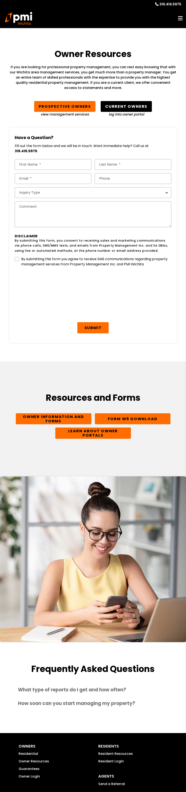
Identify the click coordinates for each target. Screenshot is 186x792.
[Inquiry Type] (93, 192)
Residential (28, 753)
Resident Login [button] (111, 761)
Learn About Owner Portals (93, 433)
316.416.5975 (170, 4)
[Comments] (93, 214)
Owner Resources (34, 761)
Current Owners (126, 106)
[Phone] (133, 178)
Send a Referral (111, 783)
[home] (18, 18)
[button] (93, 689)
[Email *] (53, 178)
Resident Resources (115, 753)
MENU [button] (180, 18)
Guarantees (29, 768)
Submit (93, 327)
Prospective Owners (65, 106)
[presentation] (47, 281)
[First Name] (53, 164)
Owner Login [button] (29, 776)
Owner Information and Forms (53, 419)
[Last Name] (133, 164)
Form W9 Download (132, 418)
